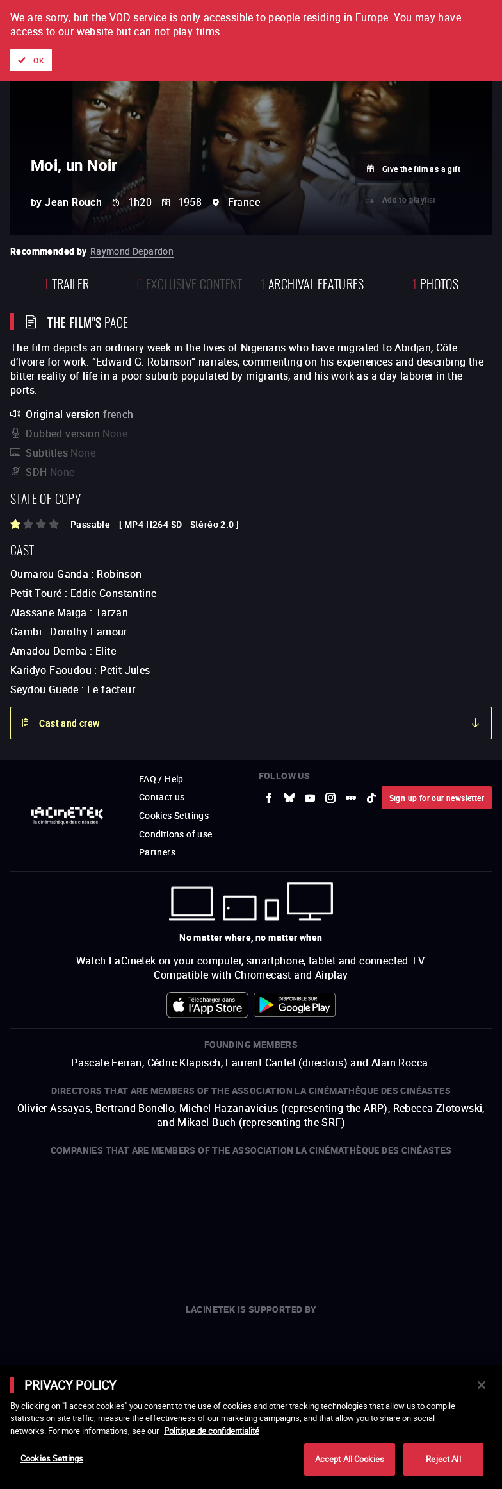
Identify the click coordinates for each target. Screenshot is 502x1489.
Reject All (443, 1459)
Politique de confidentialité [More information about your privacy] (211, 1430)
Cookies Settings (51, 1458)
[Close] (481, 1385)
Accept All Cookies (349, 1459)
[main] (251, 1427)
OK (38, 60)
